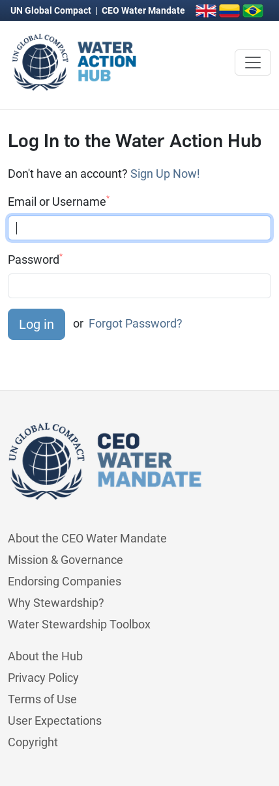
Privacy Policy (43, 677)
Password (35, 259)
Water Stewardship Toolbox (79, 624)
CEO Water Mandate (143, 10)
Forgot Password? (136, 323)
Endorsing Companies (64, 581)
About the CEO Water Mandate (87, 538)
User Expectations (55, 720)
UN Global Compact (51, 10)
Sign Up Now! (165, 173)
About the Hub (45, 656)
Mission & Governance (65, 560)
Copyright (33, 742)
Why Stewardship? (56, 603)
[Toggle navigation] (253, 62)
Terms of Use (42, 699)
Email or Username (59, 201)
